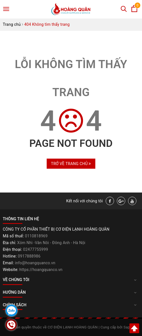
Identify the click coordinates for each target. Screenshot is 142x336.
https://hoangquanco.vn (40, 269)
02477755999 (35, 249)
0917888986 (29, 256)
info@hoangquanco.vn (35, 263)
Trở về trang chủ (71, 163)
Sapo (128, 327)
